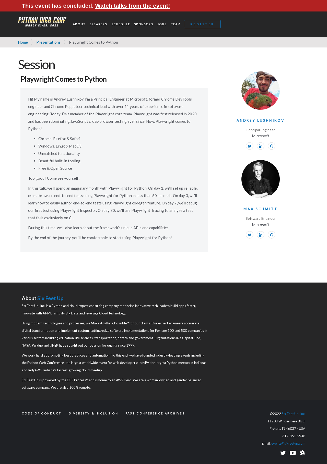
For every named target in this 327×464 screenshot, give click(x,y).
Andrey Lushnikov (261, 120)
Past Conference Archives (155, 413)
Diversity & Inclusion (93, 413)
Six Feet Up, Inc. (293, 414)
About (79, 24)
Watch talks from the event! (132, 6)
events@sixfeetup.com (288, 443)
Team (176, 24)
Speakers (98, 24)
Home (23, 42)
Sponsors (143, 24)
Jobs (162, 24)
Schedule (120, 24)
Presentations (48, 42)
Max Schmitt (260, 209)
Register (202, 24)
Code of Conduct (42, 413)
